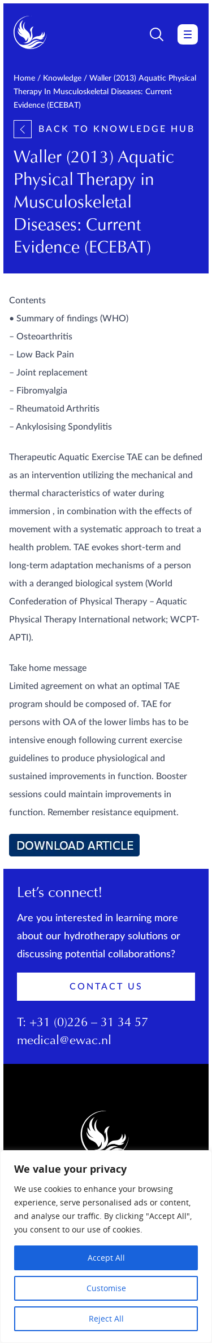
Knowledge (62, 78)
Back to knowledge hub (104, 129)
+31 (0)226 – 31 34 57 (88, 1023)
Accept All (106, 1257)
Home (24, 78)
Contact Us (106, 986)
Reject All (106, 1318)
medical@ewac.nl (64, 1041)
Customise (106, 1288)
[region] (106, 1246)
